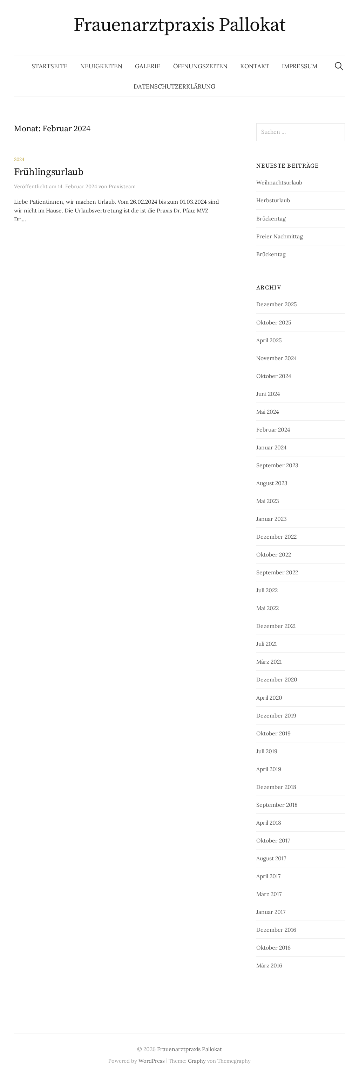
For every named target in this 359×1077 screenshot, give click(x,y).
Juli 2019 (266, 751)
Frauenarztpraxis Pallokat (180, 25)
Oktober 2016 (273, 947)
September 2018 (277, 804)
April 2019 (268, 768)
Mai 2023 (267, 500)
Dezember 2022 (276, 536)
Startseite (50, 66)
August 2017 (271, 858)
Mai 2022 (267, 607)
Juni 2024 (268, 393)
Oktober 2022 (273, 554)
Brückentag (271, 218)
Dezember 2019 (276, 715)
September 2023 (277, 465)
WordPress (151, 1060)
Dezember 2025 (276, 304)
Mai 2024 (267, 411)
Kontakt (254, 66)
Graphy (197, 1060)
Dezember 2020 (276, 679)
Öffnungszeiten (200, 66)
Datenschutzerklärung (174, 86)
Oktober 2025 (273, 322)
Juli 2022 (267, 590)
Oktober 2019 (273, 733)
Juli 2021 (266, 643)
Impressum (299, 66)
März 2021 (269, 661)
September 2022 (277, 572)
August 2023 (271, 483)
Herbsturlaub (273, 200)
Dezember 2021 (276, 625)
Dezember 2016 (276, 929)
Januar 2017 (270, 911)
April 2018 (268, 822)
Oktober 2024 (273, 375)
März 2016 (269, 965)
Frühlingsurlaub (48, 172)
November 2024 (276, 358)
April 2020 (269, 697)
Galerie (148, 66)
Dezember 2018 (276, 786)
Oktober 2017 (273, 840)
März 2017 (269, 893)
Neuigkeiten (101, 66)
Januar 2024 (271, 447)
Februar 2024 (273, 429)
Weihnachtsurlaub (279, 182)
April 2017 (268, 876)
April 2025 (269, 340)
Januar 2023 (271, 518)
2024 (19, 159)
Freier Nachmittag (279, 236)
